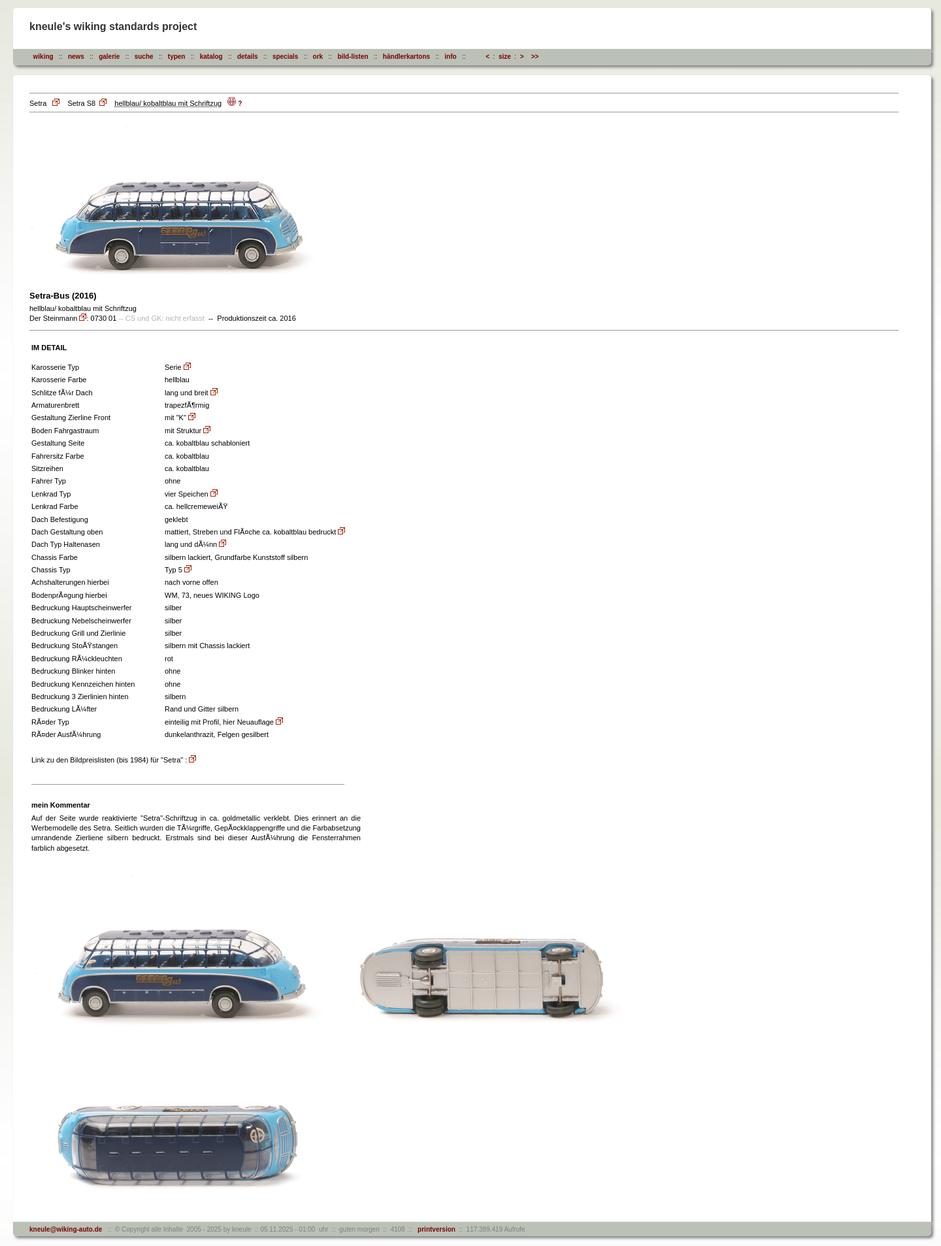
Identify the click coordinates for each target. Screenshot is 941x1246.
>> (535, 56)
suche (144, 56)
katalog (211, 56)
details (247, 56)
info (450, 56)
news (76, 56)
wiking (43, 56)
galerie (109, 56)
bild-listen (352, 56)
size (505, 56)
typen (177, 56)
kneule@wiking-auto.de (65, 1229)
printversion (434, 1229)
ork (318, 56)
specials (285, 56)
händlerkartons (406, 56)
